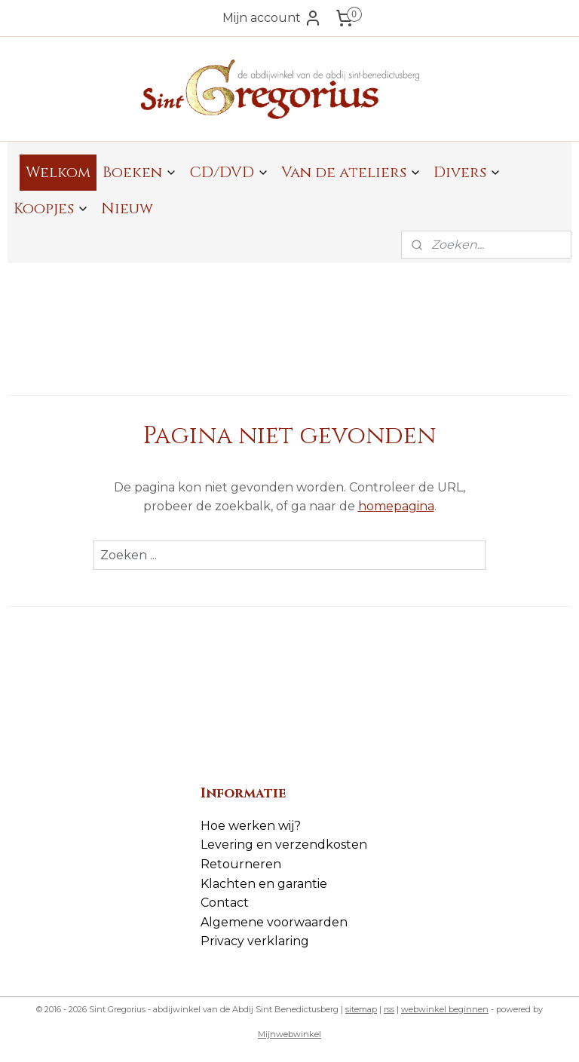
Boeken (140, 172)
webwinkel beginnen (445, 1009)
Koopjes (51, 208)
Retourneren (241, 864)
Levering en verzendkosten (284, 844)
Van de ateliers (351, 172)
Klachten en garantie (264, 884)
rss (389, 1009)
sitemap (361, 1009)
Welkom (58, 172)
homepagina (396, 506)
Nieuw (127, 208)
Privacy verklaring (255, 941)
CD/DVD (229, 172)
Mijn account (272, 18)
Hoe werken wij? (251, 826)
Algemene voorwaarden (274, 922)
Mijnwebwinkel (289, 1034)
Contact (225, 902)
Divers (467, 172)
